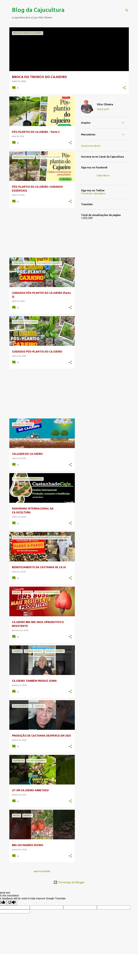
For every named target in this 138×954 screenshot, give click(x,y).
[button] (124, 88)
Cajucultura (102, 175)
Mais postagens (42, 871)
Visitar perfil (103, 109)
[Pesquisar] (127, 10)
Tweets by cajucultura (93, 193)
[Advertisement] (40, 232)
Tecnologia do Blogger (69, 882)
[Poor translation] (12, 902)
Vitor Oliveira (105, 104)
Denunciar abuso (90, 145)
